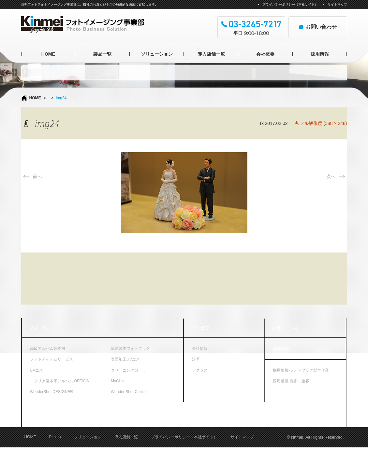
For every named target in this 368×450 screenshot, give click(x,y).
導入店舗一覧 (211, 54)
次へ (336, 176)
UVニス (36, 370)
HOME (48, 54)
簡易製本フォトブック (130, 348)
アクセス (200, 370)
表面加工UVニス (125, 359)
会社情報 (200, 348)
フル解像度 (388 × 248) (323, 123)
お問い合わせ (286, 328)
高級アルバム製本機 (47, 348)
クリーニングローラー (130, 370)
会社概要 (265, 54)
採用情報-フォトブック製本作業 (301, 370)
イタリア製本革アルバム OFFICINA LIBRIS (66, 381)
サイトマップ (337, 4)
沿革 (196, 359)
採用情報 (320, 54)
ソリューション (157, 54)
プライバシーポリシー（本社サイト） (290, 4)
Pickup (55, 439)
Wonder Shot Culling (129, 391)
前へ (31, 176)
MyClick (118, 381)
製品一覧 (102, 54)
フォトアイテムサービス (51, 359)
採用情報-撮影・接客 (291, 381)
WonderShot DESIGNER (51, 391)
